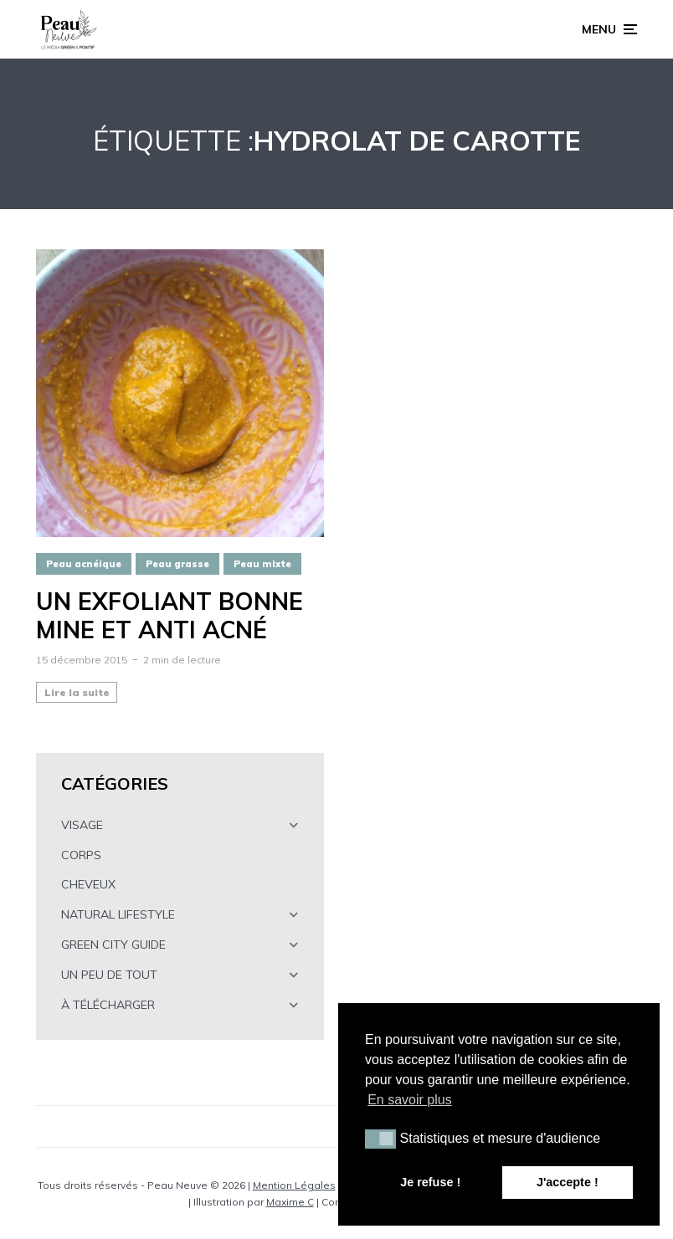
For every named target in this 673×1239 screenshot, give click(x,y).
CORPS (81, 855)
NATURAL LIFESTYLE (118, 914)
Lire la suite (77, 692)
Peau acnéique (83, 564)
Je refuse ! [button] (430, 1182)
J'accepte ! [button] (568, 1182)
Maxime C (290, 1201)
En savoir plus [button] (409, 1100)
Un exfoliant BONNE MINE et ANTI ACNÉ (169, 615)
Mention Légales (294, 1185)
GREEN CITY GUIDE (113, 944)
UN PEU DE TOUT (109, 974)
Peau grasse (177, 564)
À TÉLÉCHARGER (108, 1004)
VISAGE (82, 824)
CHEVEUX (88, 884)
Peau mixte (262, 564)
